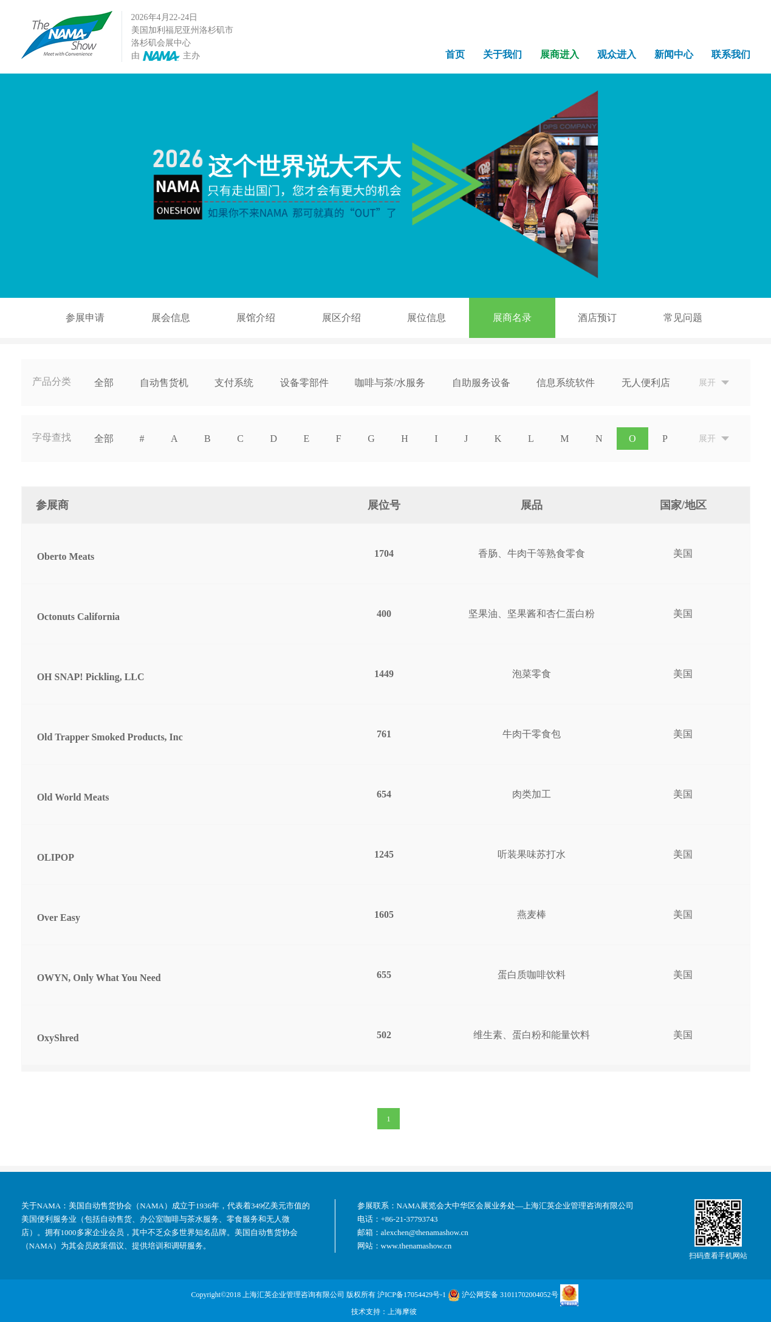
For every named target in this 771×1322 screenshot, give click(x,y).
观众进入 (616, 54)
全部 (104, 382)
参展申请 (85, 317)
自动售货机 (164, 382)
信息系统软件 (565, 382)
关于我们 (502, 54)
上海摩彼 (402, 1311)
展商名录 (512, 317)
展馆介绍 (255, 317)
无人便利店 (646, 382)
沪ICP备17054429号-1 (411, 1294)
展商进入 (559, 54)
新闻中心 (673, 54)
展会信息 (170, 317)
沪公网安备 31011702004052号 (503, 1295)
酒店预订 (597, 317)
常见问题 (682, 317)
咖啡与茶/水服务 (390, 382)
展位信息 (426, 317)
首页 (455, 54)
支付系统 (233, 382)
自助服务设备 (481, 382)
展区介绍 (341, 317)
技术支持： (369, 1311)
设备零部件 (304, 382)
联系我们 (730, 54)
